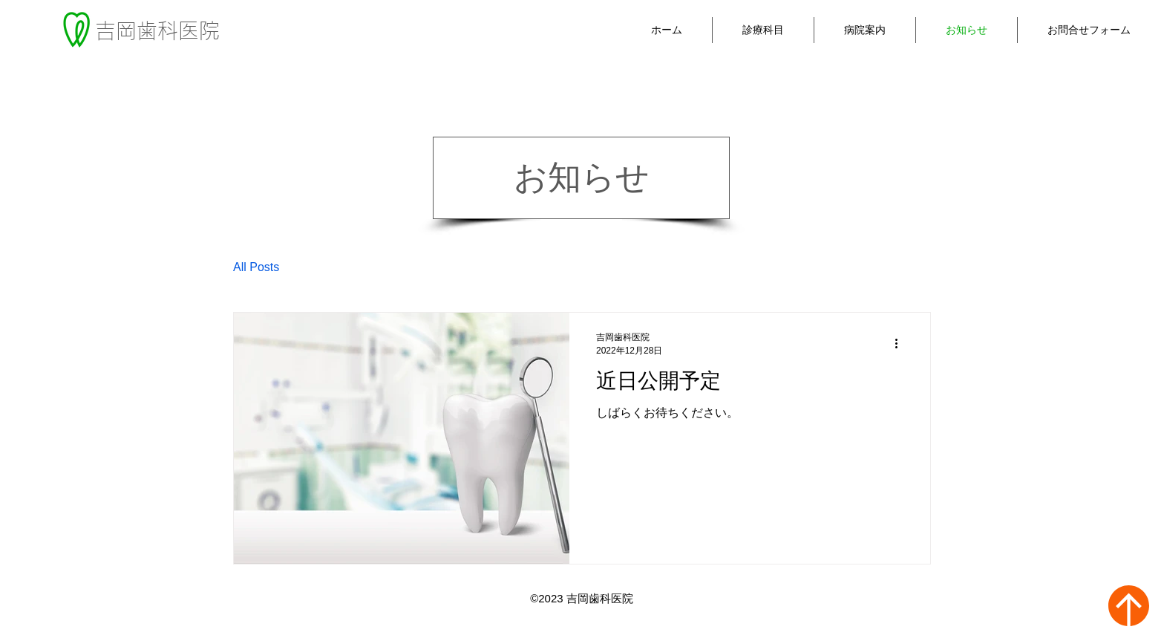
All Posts (256, 267)
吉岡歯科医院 (157, 30)
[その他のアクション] (901, 344)
